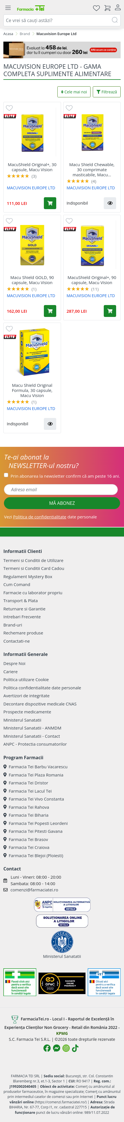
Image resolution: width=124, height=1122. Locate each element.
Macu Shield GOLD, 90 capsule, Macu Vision (32, 280)
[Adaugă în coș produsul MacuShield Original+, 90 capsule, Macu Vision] (110, 311)
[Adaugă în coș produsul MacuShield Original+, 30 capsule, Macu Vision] (50, 203)
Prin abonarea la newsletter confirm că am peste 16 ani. (65, 476)
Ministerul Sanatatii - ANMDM (32, 728)
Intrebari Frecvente (22, 616)
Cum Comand (16, 584)
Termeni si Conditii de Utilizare (33, 560)
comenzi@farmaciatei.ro (34, 890)
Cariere (10, 671)
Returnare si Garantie (24, 609)
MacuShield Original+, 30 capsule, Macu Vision (32, 167)
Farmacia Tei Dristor (25, 783)
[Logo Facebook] (47, 1048)
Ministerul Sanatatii (22, 720)
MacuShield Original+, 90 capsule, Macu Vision (91, 280)
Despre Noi (14, 663)
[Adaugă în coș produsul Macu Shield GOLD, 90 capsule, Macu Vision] (50, 311)
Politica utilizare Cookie (26, 679)
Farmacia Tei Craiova (26, 847)
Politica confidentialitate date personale (42, 687)
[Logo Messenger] (56, 1048)
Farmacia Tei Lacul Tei (27, 791)
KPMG (62, 1033)
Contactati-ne (16, 641)
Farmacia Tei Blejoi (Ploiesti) (33, 855)
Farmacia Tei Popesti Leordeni (35, 823)
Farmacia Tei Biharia (25, 815)
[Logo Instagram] (66, 1048)
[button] (110, 203)
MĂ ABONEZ (62, 503)
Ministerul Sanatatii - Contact (31, 736)
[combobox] (62, 20)
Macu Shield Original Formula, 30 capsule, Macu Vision (32, 390)
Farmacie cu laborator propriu (32, 592)
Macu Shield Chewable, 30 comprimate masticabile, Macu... (91, 169)
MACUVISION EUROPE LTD (31, 187)
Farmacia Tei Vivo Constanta (33, 799)
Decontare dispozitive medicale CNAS (39, 704)
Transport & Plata (20, 600)
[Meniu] (7, 7)
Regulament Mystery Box (27, 576)
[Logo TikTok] (75, 1048)
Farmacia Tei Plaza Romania (33, 775)
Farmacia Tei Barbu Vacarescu (35, 766)
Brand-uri (12, 625)
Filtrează (106, 92)
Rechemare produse (23, 633)
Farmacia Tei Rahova (26, 807)
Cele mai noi (74, 92)
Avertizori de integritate (26, 695)
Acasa (8, 33)
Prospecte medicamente (27, 712)
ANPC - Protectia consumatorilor (35, 744)
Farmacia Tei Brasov (25, 839)
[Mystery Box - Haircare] (62, 50)
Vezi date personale (50, 517)
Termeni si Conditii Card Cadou (33, 568)
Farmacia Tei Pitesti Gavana (32, 831)
